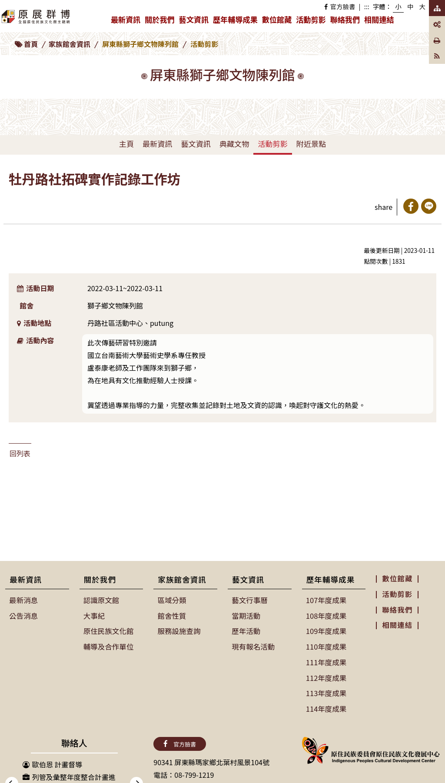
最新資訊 (127, 21)
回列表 (20, 453)
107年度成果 (326, 600)
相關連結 (379, 19)
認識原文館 (101, 600)
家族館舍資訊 (69, 44)
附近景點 (311, 143)
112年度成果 (326, 675)
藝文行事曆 (249, 600)
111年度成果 (326, 660)
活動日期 (35, 288)
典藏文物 (234, 143)
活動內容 (35, 340)
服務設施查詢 (178, 630)
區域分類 (172, 600)
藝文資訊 (195, 21)
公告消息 (23, 615)
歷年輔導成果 (236, 21)
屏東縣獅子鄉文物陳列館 (140, 44)
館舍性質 (172, 615)
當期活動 (246, 615)
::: (366, 6)
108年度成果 (326, 615)
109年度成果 (326, 630)
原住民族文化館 (108, 630)
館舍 (26, 305)
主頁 (126, 143)
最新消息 (23, 600)
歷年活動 (246, 630)
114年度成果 (326, 705)
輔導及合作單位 (108, 645)
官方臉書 (339, 6)
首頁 (31, 44)
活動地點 (34, 323)
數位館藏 (277, 19)
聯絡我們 (345, 19)
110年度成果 (326, 645)
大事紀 (94, 615)
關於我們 (160, 21)
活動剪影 (310, 19)
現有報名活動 (253, 645)
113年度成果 (326, 691)
